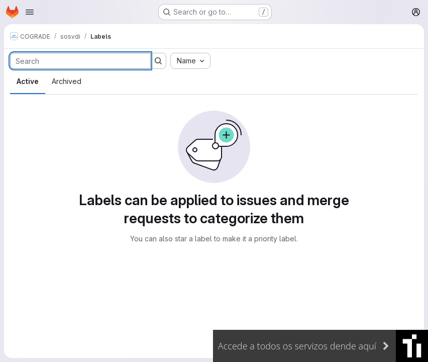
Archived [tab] (66, 81)
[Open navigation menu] (30, 12)
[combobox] (190, 61)
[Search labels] (80, 61)
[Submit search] (158, 61)
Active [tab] (28, 81)
